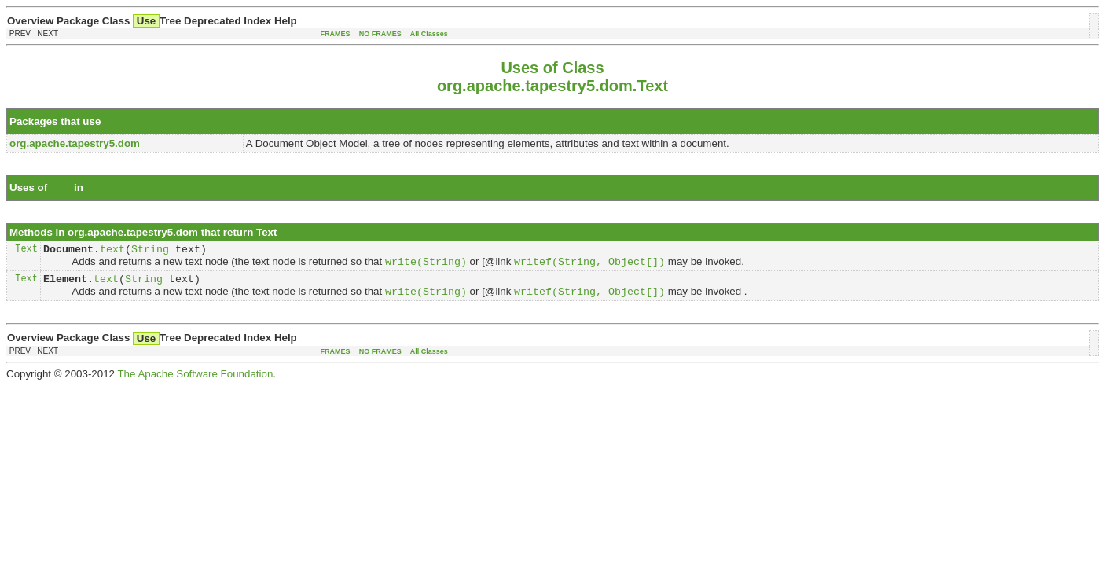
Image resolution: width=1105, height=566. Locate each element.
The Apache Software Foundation (195, 382)
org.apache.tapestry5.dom (151, 187)
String (150, 251)
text (112, 251)
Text (114, 121)
